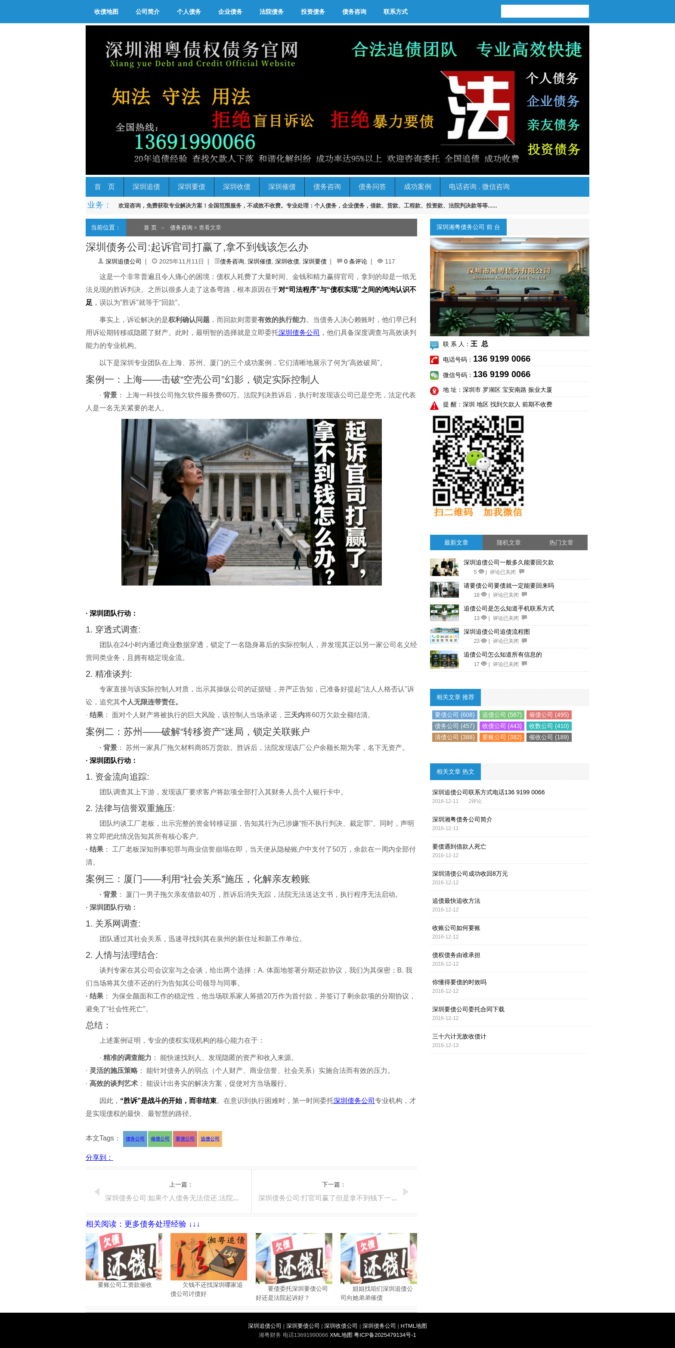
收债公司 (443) (502, 725)
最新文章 (456, 542)
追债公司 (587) (502, 714)
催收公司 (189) (549, 737)
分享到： (99, 1157)
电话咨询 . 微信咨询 (479, 186)
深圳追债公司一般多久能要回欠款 (509, 562)
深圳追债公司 (123, 261)
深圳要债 (191, 186)
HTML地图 (414, 1326)
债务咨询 (354, 11)
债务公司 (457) (455, 725)
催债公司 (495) (549, 714)
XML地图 (341, 1335)
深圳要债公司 (303, 1326)
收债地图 (106, 11)
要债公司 (185, 1138)
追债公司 (210, 1138)
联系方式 (396, 11)
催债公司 (160, 1138)
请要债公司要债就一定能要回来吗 (509, 585)
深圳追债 (146, 186)
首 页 (104, 186)
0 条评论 (356, 261)
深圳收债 (237, 186)
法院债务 (272, 11)
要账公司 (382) (502, 737)
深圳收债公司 (341, 1326)
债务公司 (135, 1138)
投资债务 (313, 11)
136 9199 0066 (501, 358)
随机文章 (509, 542)
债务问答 (372, 186)
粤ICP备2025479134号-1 (385, 1335)
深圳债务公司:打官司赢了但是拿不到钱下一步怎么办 (338, 1198)
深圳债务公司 (299, 332)
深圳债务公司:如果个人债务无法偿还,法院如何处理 (182, 1198)
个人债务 (189, 11)
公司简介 (148, 11)
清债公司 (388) (455, 737)
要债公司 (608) (455, 714)
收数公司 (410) (549, 725)
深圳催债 (282, 186)
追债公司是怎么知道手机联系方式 (509, 608)
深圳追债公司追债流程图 (497, 631)
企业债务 (230, 11)
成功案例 (417, 186)
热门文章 (561, 542)
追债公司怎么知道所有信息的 (503, 654)
